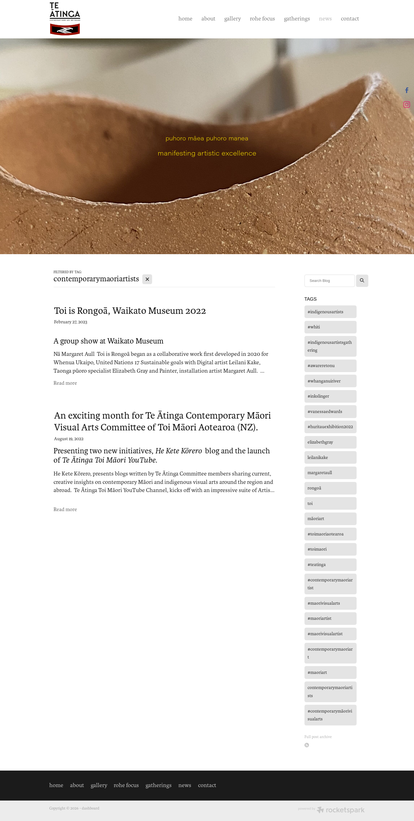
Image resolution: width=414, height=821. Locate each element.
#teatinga (317, 564)
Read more (65, 383)
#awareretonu (321, 365)
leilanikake (318, 457)
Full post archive (318, 736)
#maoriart (317, 672)
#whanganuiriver (324, 381)
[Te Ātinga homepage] (80, 19)
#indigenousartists (325, 311)
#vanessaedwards (325, 411)
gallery (232, 18)
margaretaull (320, 472)
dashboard (90, 808)
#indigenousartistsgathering (330, 346)
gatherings (297, 18)
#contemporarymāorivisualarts (330, 715)
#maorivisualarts (324, 603)
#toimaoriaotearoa (326, 534)
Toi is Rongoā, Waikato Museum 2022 (130, 310)
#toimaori (317, 549)
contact (350, 18)
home (185, 18)
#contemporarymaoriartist (330, 584)
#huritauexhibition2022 (330, 426)
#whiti (314, 327)
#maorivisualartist (325, 633)
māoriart (316, 518)
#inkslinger (318, 396)
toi (310, 503)
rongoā (314, 488)
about (208, 18)
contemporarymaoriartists (330, 691)
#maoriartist (319, 618)
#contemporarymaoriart (330, 653)
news (325, 18)
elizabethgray (320, 442)
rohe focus (262, 18)
